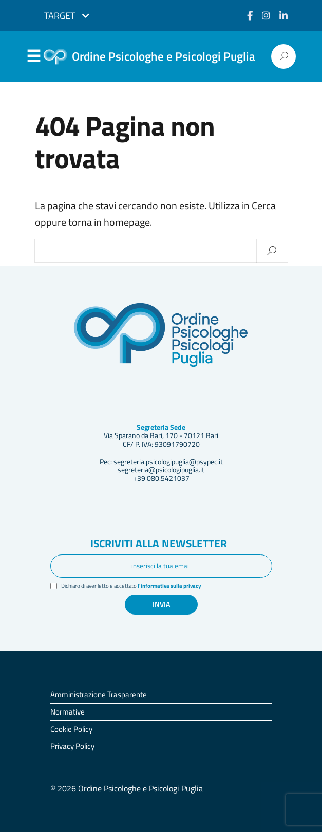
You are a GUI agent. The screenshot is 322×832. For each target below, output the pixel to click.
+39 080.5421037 (161, 478)
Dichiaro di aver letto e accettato (132, 586)
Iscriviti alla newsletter (158, 543)
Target (67, 16)
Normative (67, 712)
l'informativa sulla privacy (170, 586)
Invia (161, 604)
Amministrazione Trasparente (98, 695)
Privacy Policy (72, 746)
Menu (34, 57)
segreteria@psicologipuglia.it (161, 470)
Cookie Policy (71, 729)
